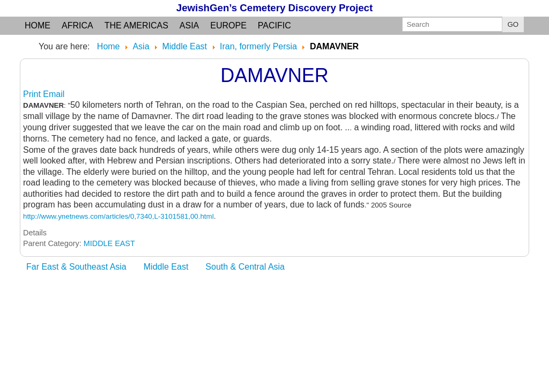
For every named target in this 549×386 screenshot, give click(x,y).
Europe (228, 25)
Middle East (166, 266)
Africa (77, 25)
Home (37, 25)
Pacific (274, 25)
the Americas (136, 25)
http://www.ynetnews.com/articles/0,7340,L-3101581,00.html (118, 216)
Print (33, 94)
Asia (189, 25)
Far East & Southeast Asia (76, 266)
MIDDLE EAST (109, 243)
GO (513, 24)
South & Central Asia (245, 266)
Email (53, 94)
